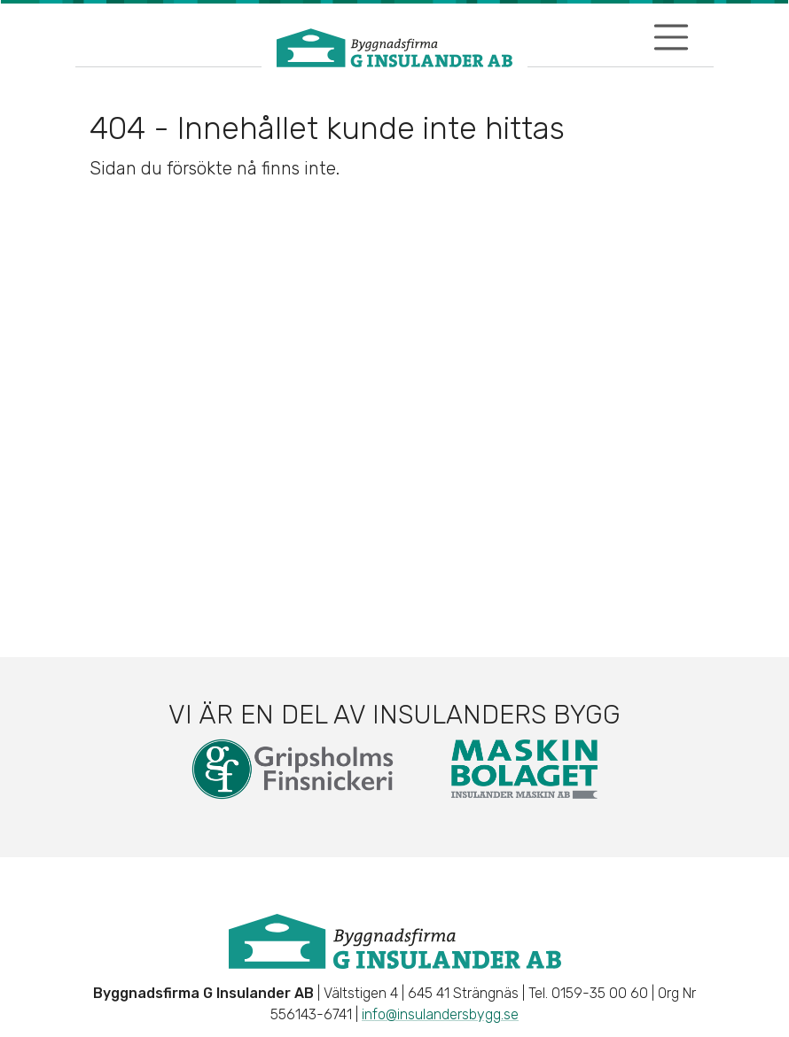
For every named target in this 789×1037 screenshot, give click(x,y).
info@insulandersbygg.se (440, 1014)
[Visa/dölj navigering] (671, 37)
